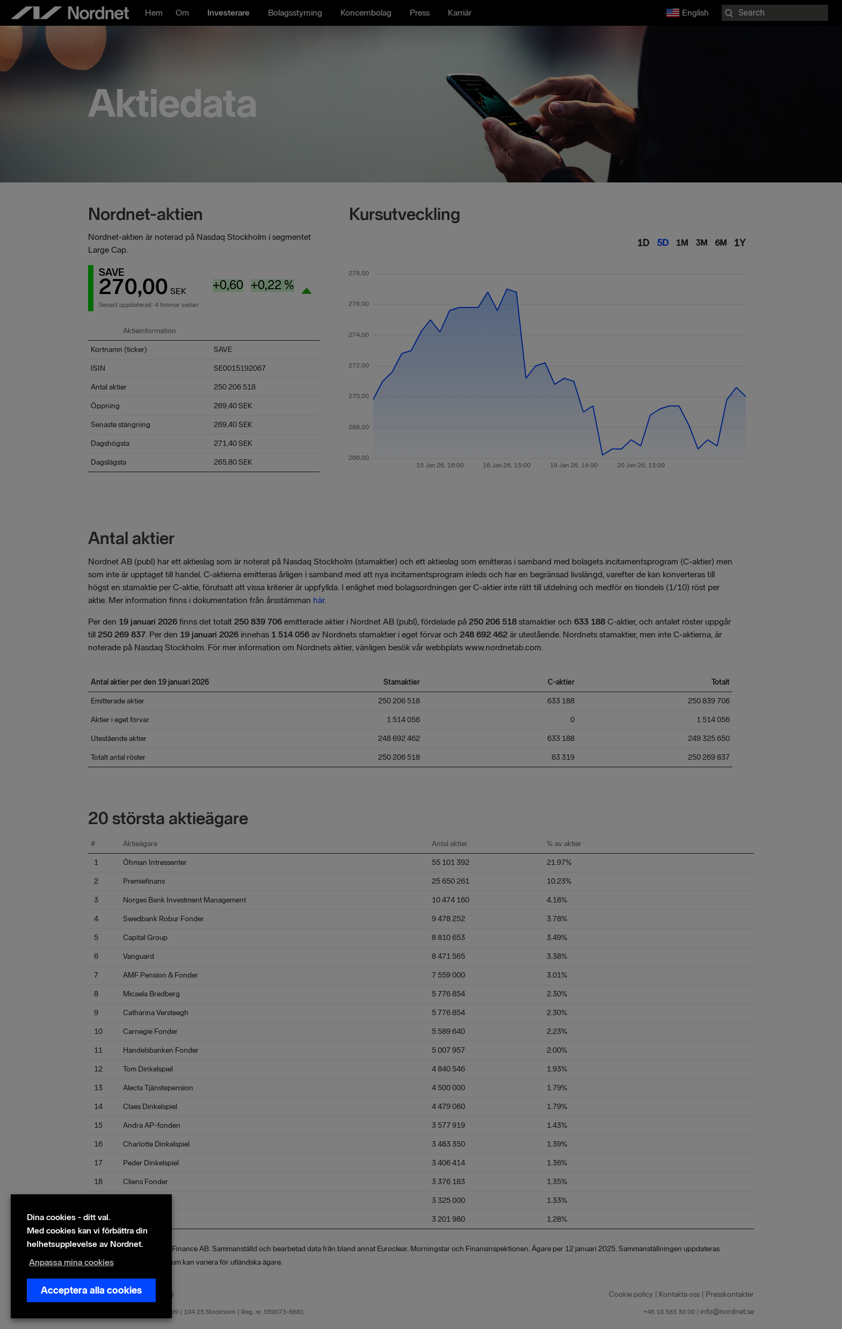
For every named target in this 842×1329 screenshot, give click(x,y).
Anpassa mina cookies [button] (71, 1262)
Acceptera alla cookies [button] (91, 1290)
